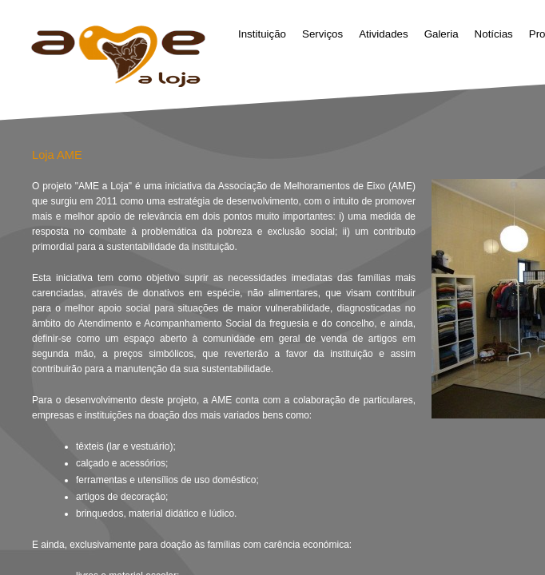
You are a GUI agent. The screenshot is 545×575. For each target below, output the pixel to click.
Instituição (262, 34)
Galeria (441, 34)
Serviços (322, 34)
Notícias (494, 34)
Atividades (383, 34)
